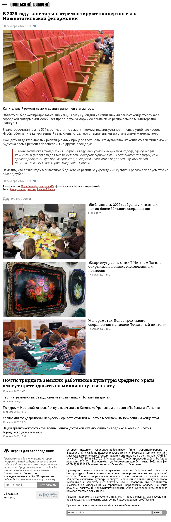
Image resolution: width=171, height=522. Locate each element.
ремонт (31, 189)
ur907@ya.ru (146, 499)
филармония (17, 189)
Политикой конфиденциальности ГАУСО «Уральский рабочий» (29, 476)
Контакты (9, 497)
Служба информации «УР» (37, 186)
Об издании (11, 493)
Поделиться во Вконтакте (34, 26)
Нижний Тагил (46, 189)
